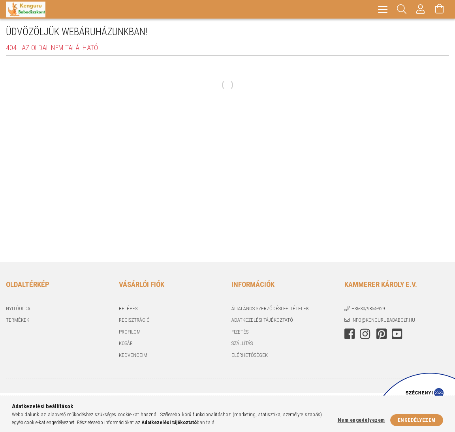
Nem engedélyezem (361, 420)
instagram (365, 334)
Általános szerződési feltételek (270, 308)
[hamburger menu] (382, 9)
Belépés (128, 308)
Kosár (126, 343)
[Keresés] (401, 9)
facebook (349, 334)
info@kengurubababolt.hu (383, 320)
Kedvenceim (133, 355)
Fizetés (239, 332)
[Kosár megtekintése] (439, 9)
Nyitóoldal (19, 308)
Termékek (17, 320)
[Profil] (420, 9)
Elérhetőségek (249, 355)
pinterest (381, 334)
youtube (397, 334)
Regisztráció (134, 320)
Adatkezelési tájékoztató (262, 320)
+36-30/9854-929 (368, 308)
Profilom (130, 332)
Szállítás (242, 343)
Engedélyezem (417, 420)
